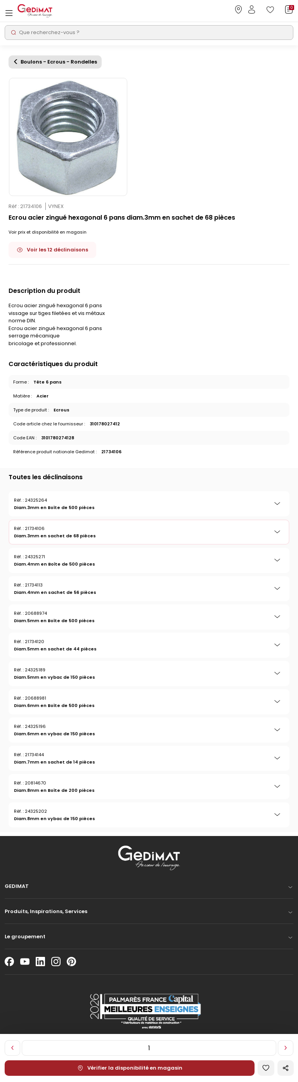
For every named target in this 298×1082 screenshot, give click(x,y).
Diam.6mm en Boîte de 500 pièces (54, 705)
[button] (149, 888)
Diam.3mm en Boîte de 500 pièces (54, 507)
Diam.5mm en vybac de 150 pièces (54, 677)
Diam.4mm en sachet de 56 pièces (55, 592)
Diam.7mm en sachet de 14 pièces (54, 762)
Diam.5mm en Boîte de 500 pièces (54, 621)
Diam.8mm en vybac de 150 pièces (54, 818)
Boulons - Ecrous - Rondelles (59, 61)
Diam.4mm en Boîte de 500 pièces (54, 564)
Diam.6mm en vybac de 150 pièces (54, 734)
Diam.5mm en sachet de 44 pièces (55, 649)
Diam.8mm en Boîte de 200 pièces (54, 790)
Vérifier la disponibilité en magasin (129, 1068)
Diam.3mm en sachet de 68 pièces (55, 536)
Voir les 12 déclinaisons (52, 249)
